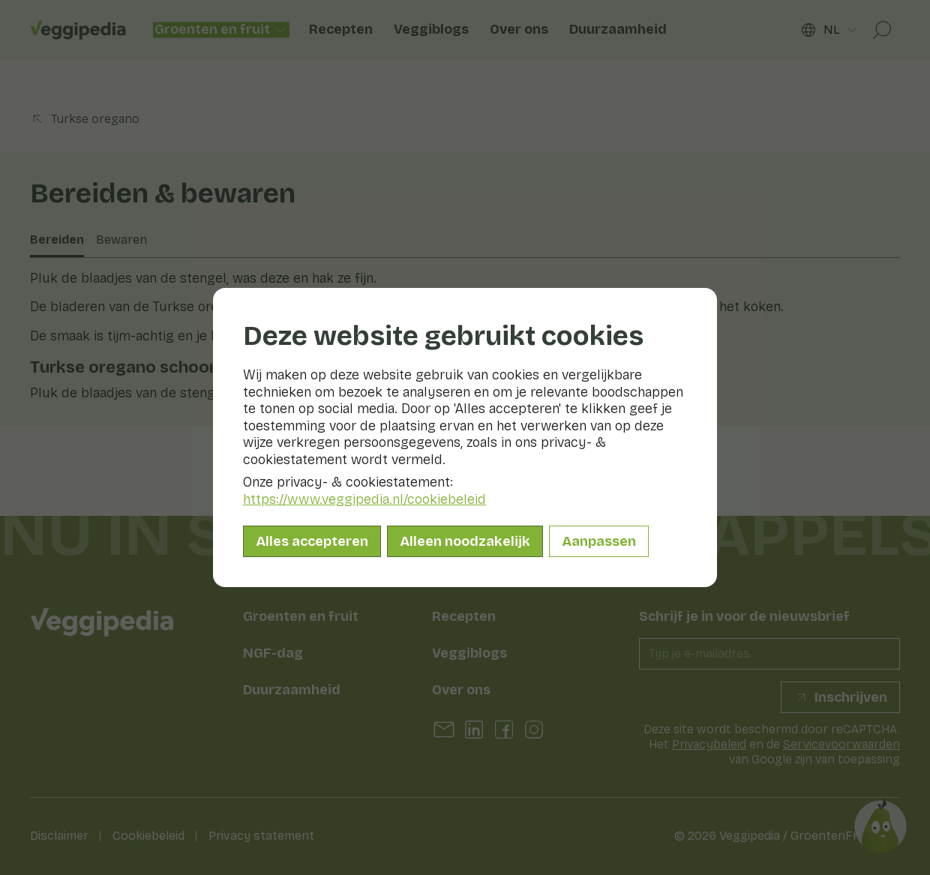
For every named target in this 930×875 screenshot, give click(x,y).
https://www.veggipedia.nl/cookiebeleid (364, 499)
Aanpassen (599, 541)
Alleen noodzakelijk (465, 541)
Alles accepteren (312, 541)
